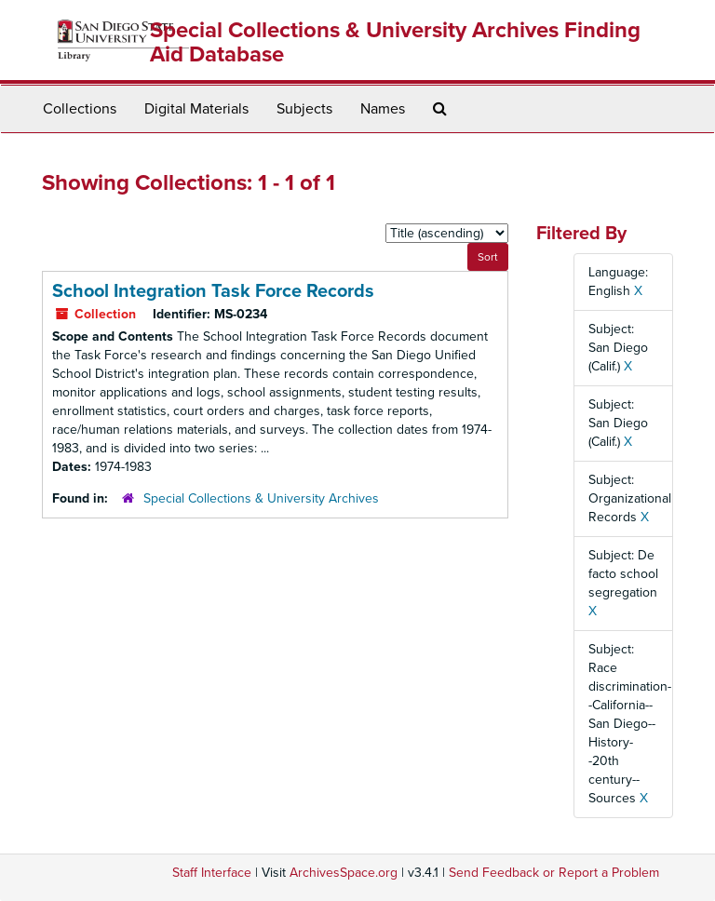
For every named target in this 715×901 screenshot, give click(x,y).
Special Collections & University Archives (261, 498)
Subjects (304, 109)
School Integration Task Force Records (213, 291)
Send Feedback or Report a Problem (554, 873)
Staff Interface (211, 873)
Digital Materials (196, 109)
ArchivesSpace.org (344, 873)
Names (382, 109)
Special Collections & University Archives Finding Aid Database (395, 42)
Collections (79, 109)
